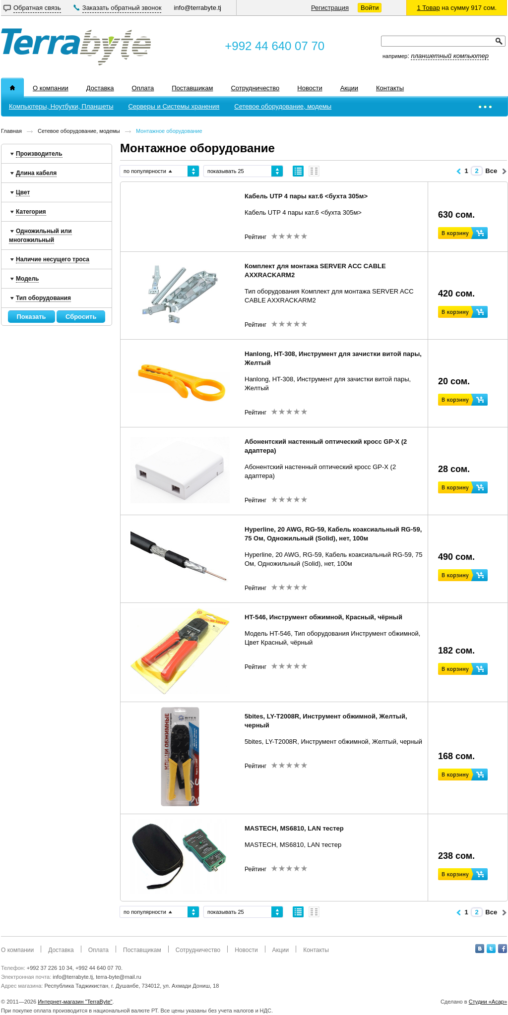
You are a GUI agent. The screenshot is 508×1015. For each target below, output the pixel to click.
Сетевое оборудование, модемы (79, 131)
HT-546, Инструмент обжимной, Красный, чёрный (323, 617)
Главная (11, 131)
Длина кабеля (36, 173)
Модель (27, 278)
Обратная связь (37, 7)
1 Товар (428, 7)
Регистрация (330, 7)
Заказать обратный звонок (122, 7)
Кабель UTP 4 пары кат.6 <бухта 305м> (306, 196)
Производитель (39, 153)
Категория (31, 211)
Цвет (23, 192)
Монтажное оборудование (169, 131)
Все (491, 171)
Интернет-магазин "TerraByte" (75, 1002)
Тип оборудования (43, 298)
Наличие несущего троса (52, 259)
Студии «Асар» (488, 1002)
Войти (370, 7)
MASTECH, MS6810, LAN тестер (294, 828)
